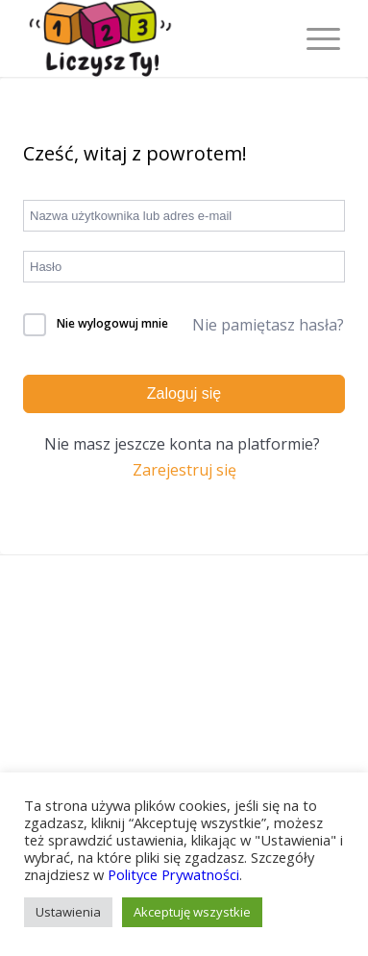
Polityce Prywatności (173, 874)
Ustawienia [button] (68, 911)
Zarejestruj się (184, 469)
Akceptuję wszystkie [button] (192, 911)
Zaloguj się (184, 393)
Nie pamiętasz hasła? (268, 324)
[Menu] (313, 38)
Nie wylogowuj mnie (112, 323)
